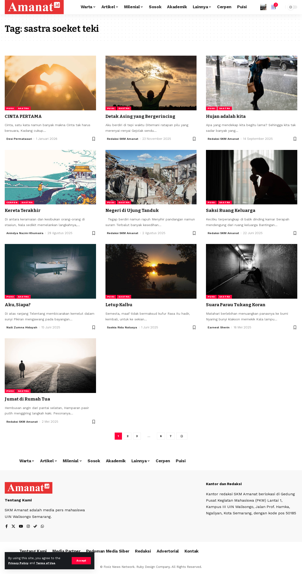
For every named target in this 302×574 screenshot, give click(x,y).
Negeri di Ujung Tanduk (135, 210)
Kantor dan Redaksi (225, 485)
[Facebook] (6, 527)
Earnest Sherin (219, 327)
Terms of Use (48, 563)
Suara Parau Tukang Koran (240, 304)
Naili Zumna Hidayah (22, 327)
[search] (280, 7)
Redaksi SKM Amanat (123, 138)
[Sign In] (263, 7)
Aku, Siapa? (19, 304)
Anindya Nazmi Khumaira (26, 233)
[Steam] (36, 527)
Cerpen (11, 202)
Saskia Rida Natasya (123, 327)
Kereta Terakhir (25, 210)
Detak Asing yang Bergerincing (145, 116)
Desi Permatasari (19, 138)
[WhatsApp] (43, 527)
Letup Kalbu (120, 304)
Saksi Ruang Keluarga (234, 210)
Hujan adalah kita (228, 116)
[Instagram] (28, 527)
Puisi (10, 108)
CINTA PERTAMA (25, 116)
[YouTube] (21, 527)
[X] (13, 527)
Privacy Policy (19, 563)
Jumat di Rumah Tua (30, 399)
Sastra (23, 108)
